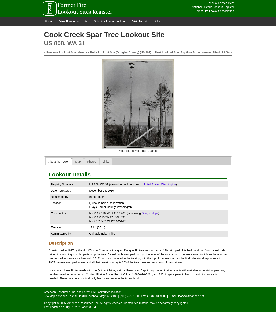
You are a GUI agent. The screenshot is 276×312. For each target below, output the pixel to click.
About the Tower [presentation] (59, 161)
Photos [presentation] (91, 161)
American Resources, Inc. (60, 292)
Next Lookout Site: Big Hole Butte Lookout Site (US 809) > (193, 52)
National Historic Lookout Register (213, 7)
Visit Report (139, 21)
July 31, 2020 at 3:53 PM (80, 307)
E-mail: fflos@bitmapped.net (186, 296)
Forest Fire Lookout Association (214, 11)
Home (48, 21)
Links (157, 21)
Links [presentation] (106, 161)
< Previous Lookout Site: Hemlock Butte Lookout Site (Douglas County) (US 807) (97, 52)
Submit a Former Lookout (110, 21)
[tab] (59, 161)
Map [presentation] (78, 161)
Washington (168, 184)
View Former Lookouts (73, 21)
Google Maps (150, 213)
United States (151, 184)
